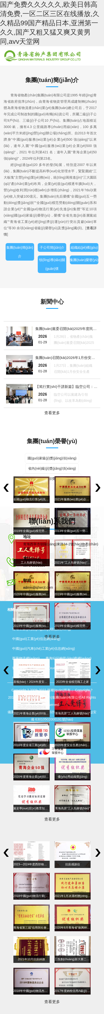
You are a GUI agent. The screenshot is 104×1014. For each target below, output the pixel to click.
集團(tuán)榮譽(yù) (84, 260)
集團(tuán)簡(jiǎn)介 (19, 252)
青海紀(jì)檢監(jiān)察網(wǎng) (68, 658)
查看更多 (52, 413)
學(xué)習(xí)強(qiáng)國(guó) (68, 668)
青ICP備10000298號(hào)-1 (50, 712)
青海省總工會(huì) (26, 668)
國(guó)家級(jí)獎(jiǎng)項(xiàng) (52, 458)
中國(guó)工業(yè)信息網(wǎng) (36, 639)
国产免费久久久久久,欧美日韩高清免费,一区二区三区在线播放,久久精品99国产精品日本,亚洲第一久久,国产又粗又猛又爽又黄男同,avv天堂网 (49, 23)
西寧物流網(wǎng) (26, 658)
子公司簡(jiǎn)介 (52, 247)
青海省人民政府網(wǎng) (31, 619)
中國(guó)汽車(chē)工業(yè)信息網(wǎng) (43, 648)
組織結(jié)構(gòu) (84, 247)
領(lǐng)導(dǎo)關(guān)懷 (52, 264)
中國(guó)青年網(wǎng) (30, 678)
